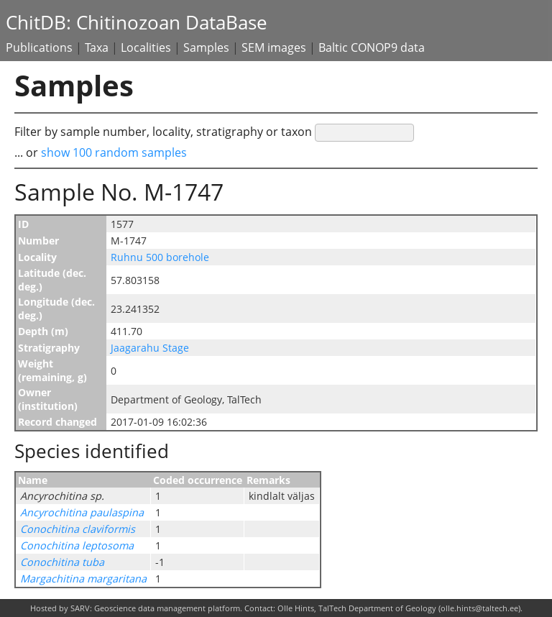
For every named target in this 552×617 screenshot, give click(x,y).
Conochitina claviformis (77, 529)
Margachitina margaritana (83, 578)
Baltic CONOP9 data (371, 47)
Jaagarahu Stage (150, 348)
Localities (146, 47)
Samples (206, 47)
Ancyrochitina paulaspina (82, 512)
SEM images (274, 47)
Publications (39, 47)
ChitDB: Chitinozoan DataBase (136, 22)
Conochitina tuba (62, 562)
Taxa (97, 47)
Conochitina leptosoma (77, 545)
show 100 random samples (114, 152)
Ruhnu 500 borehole (160, 257)
